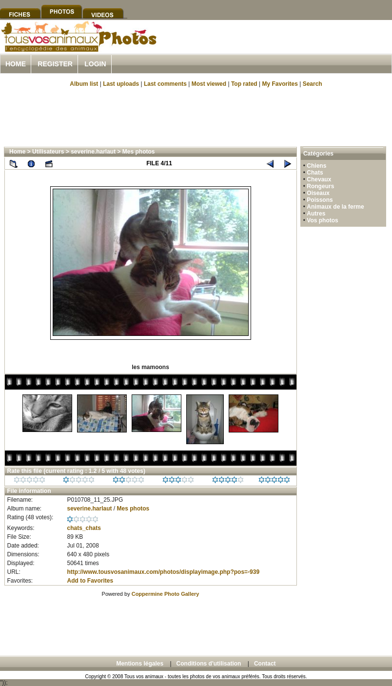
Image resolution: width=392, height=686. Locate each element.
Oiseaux (318, 193)
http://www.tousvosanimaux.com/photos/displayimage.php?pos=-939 (163, 571)
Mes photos (138, 151)
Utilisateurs (48, 151)
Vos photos (322, 220)
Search (312, 83)
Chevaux (319, 179)
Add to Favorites (90, 580)
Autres (316, 213)
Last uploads (121, 83)
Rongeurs (320, 186)
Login (95, 64)
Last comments (165, 83)
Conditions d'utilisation (208, 663)
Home (15, 64)
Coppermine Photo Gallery (165, 594)
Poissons (320, 199)
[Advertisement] (196, 116)
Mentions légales (139, 663)
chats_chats (83, 528)
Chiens (316, 165)
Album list (84, 83)
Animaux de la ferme (335, 206)
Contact (265, 663)
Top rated (244, 83)
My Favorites (280, 83)
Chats (315, 172)
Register (55, 64)
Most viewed (209, 83)
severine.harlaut (93, 151)
